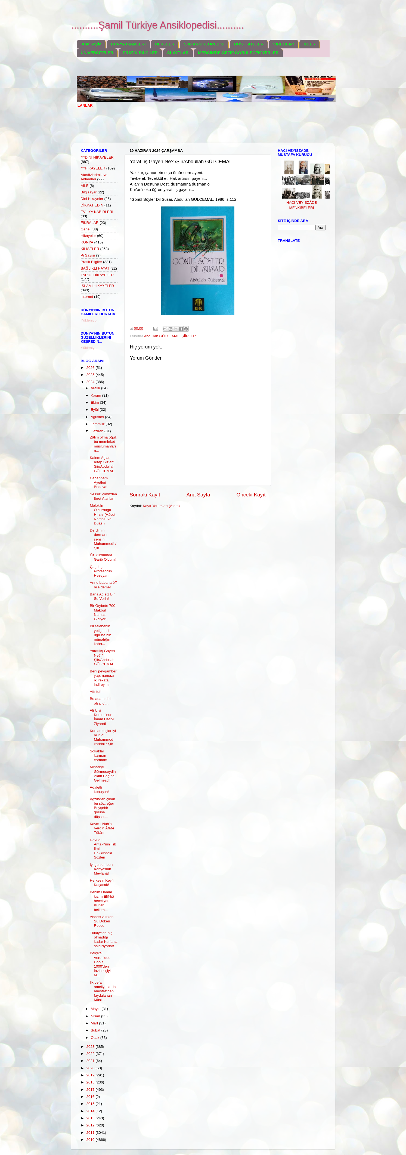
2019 (90, 1075)
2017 (90, 1090)
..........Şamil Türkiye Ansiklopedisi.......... (157, 25)
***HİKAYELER (93, 168)
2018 (90, 1082)
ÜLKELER (164, 44)
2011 (90, 1133)
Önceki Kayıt (250, 495)
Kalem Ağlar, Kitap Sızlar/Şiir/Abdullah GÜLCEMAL (102, 464)
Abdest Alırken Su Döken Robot (101, 921)
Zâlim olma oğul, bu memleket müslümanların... (103, 444)
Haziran (97, 431)
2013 (90, 1118)
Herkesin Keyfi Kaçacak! (101, 882)
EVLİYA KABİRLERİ (97, 212)
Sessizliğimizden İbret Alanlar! (103, 496)
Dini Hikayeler (92, 199)
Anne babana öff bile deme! (103, 584)
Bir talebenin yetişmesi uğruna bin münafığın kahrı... (100, 635)
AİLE (85, 186)
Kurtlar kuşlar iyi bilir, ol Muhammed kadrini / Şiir (103, 737)
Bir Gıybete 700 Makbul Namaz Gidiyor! (102, 612)
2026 (90, 368)
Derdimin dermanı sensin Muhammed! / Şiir (103, 539)
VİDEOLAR (283, 44)
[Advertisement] (176, 128)
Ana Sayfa (91, 44)
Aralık (96, 388)
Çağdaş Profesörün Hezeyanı (101, 571)
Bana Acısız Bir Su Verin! (102, 596)
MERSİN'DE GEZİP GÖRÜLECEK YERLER (238, 52)
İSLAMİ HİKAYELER (97, 286)
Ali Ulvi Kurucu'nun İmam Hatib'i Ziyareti (102, 717)
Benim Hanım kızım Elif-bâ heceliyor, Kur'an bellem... (102, 901)
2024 (90, 382)
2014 (90, 1111)
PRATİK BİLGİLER (140, 52)
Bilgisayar (89, 192)
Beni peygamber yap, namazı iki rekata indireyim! (103, 678)
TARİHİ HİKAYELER (97, 275)
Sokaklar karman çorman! (98, 755)
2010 (90, 1140)
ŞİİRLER (188, 336)
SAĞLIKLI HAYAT (95, 268)
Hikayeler (88, 236)
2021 (90, 1061)
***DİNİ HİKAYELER (97, 157)
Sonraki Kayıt (145, 495)
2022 (90, 1054)
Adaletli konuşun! (99, 789)
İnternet (87, 297)
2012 (90, 1125)
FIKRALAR (90, 223)
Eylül (95, 409)
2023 (90, 1047)
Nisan (96, 1016)
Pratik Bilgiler (91, 262)
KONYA (87, 242)
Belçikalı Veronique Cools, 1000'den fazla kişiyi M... (100, 964)
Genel (86, 229)
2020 (90, 1068)
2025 (90, 375)
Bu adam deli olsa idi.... (100, 701)
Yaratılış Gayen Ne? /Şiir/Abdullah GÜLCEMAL (102, 657)
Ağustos (98, 417)
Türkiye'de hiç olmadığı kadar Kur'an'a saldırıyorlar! (103, 939)
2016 (90, 1097)
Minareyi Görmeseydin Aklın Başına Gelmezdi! (103, 773)
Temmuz (98, 424)
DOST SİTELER (249, 44)
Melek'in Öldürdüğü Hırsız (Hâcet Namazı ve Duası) (102, 514)
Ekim (95, 402)
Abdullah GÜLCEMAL (161, 336)
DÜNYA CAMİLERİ (128, 44)
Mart (95, 1023)
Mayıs (96, 1009)
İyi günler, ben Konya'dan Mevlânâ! (101, 869)
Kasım (96, 395)
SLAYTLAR (178, 52)
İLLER (309, 44)
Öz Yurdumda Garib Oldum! (103, 557)
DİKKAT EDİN (92, 205)
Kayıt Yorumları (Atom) (161, 506)
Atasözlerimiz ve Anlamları (94, 177)
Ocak (95, 1038)
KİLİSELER (90, 249)
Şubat (96, 1030)
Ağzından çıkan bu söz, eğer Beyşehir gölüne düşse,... (102, 808)
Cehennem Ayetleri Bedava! (99, 482)
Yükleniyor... (91, 320)
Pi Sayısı (88, 255)
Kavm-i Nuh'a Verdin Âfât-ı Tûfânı (102, 828)
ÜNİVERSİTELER (97, 52)
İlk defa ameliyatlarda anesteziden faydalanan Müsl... (103, 991)
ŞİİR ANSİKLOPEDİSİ (204, 44)
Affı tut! (95, 692)
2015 (90, 1104)
